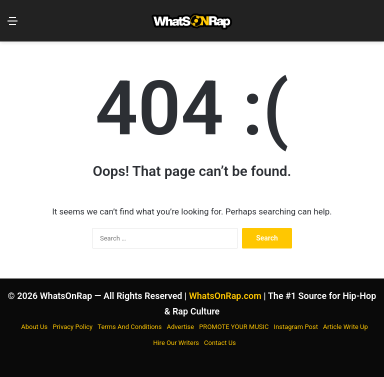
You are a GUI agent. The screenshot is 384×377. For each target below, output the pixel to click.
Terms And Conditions (130, 326)
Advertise (180, 326)
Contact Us (220, 342)
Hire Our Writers (176, 342)
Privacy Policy (72, 326)
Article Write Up (345, 326)
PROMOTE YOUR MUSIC (233, 326)
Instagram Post (296, 326)
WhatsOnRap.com (225, 295)
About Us (34, 326)
